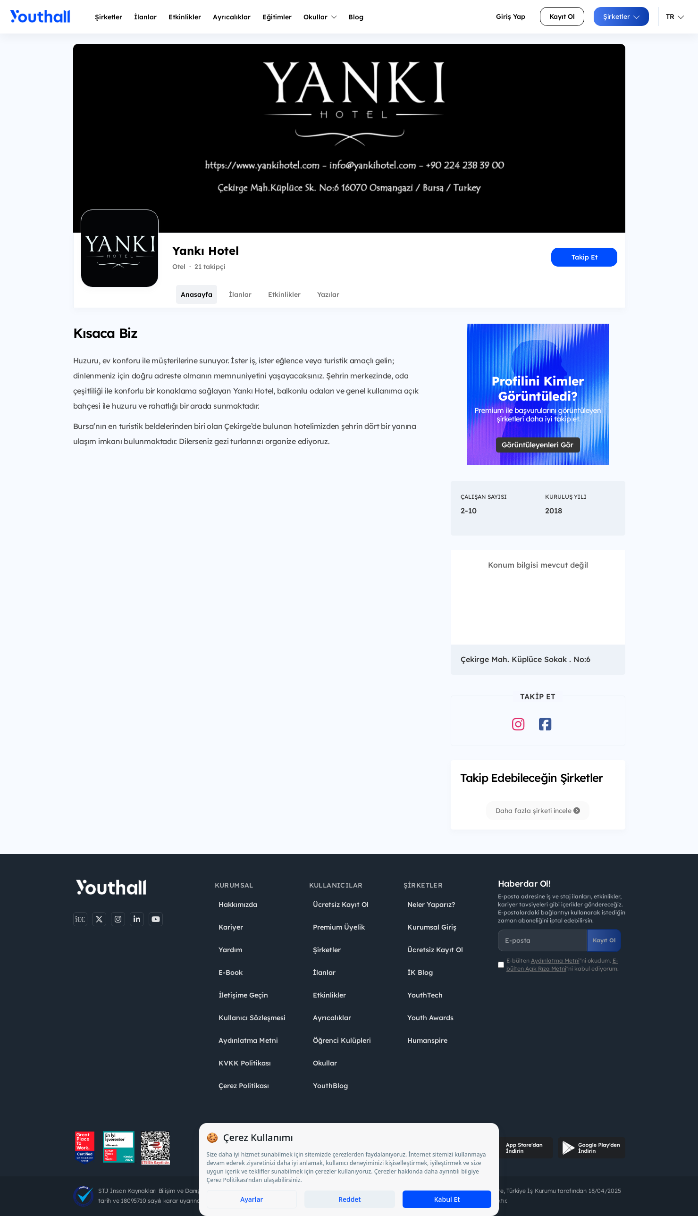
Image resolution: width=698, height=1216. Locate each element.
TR (675, 16)
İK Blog (420, 972)
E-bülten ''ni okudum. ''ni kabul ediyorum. (562, 964)
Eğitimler (277, 17)
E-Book (231, 972)
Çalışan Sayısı (484, 496)
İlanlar (145, 17)
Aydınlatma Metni (248, 1040)
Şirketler (108, 17)
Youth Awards (430, 1018)
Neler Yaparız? (431, 904)
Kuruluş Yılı (566, 496)
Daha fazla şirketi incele (538, 810)
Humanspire (427, 1040)
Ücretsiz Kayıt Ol (341, 904)
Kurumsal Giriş (431, 927)
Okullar (319, 17)
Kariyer (231, 927)
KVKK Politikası (245, 1063)
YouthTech (425, 995)
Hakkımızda (238, 904)
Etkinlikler (184, 17)
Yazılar (328, 294)
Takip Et (584, 257)
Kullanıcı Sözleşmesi (252, 1018)
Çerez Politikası (244, 1086)
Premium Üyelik (339, 927)
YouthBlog (330, 1086)
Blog (355, 17)
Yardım (230, 950)
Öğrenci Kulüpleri (342, 1040)
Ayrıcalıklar (332, 1018)
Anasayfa (196, 294)
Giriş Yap (510, 16)
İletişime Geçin (243, 995)
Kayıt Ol (562, 16)
